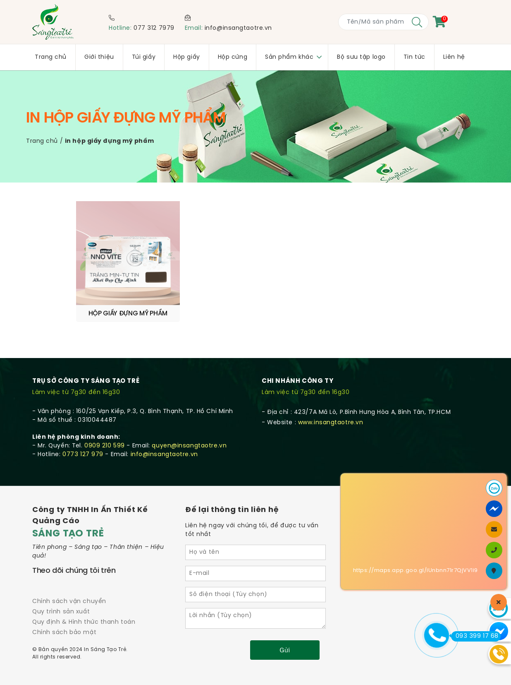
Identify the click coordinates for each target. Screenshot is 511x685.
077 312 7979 (154, 28)
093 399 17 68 (475, 636)
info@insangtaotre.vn (238, 28)
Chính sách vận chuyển (69, 577)
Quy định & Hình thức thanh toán (83, 597)
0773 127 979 (82, 430)
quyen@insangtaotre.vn (189, 421)
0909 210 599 (104, 421)
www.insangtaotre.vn (330, 398)
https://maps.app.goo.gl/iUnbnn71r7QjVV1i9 (415, 570)
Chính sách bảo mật (64, 608)
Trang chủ (42, 141)
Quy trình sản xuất (61, 587)
